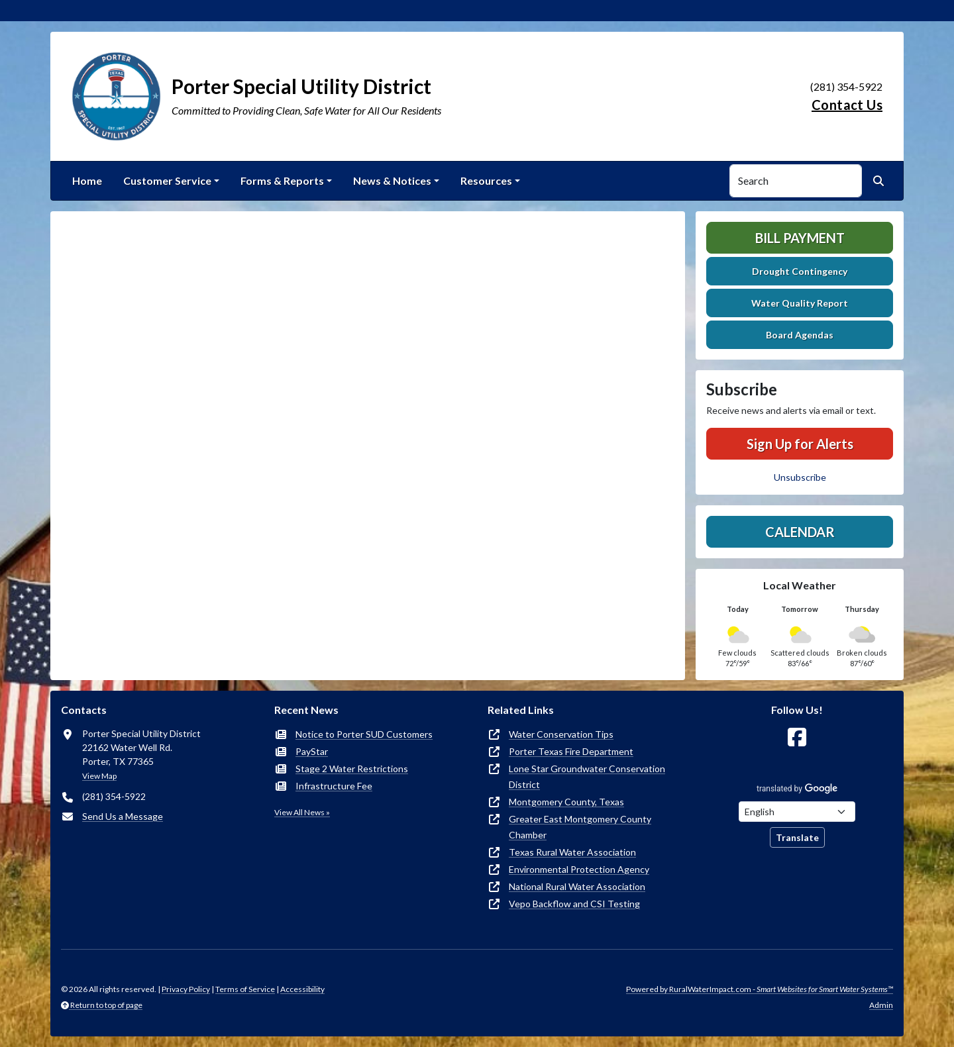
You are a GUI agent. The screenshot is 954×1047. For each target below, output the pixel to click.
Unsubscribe (800, 477)
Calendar (800, 532)
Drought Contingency (799, 271)
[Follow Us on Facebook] (797, 737)
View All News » (302, 812)
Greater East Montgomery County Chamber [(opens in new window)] (580, 826)
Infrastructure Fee (333, 785)
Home (87, 180)
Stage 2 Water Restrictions (351, 768)
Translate (797, 837)
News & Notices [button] (392, 180)
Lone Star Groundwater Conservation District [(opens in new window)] (587, 776)
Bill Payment (800, 238)
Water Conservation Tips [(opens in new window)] (561, 734)
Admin (881, 1005)
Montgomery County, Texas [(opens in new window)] (566, 801)
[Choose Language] (797, 811)
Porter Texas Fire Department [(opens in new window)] (571, 751)
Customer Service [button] (167, 180)
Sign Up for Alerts (800, 444)
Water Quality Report (799, 303)
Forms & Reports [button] (282, 180)
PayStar (311, 751)
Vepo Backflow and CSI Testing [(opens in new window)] (574, 903)
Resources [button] (486, 180)
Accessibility (302, 989)
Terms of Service (245, 989)
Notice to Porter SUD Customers (364, 734)
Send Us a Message (122, 816)
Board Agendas (799, 334)
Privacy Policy (186, 989)
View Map (99, 776)
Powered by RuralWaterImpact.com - (759, 989)
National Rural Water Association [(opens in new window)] (577, 886)
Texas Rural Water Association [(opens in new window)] (572, 852)
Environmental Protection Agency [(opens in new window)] (579, 869)
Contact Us (847, 105)
